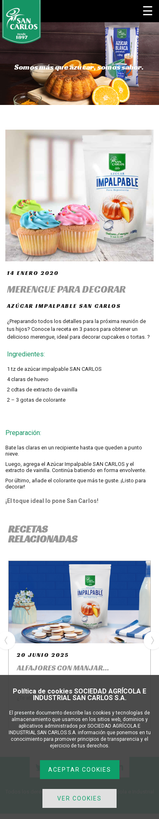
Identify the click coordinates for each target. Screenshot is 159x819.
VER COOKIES (79, 798)
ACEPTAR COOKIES (79, 769)
